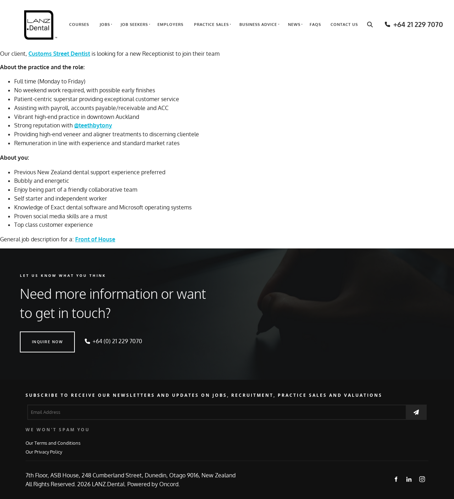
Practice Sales (211, 24)
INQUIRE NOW (35, 336)
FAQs (315, 24)
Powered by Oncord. (153, 484)
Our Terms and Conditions (53, 443)
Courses (79, 24)
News (294, 24)
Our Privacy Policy (44, 452)
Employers (170, 24)
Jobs (105, 24)
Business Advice (258, 24)
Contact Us (344, 24)
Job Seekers (134, 24)
